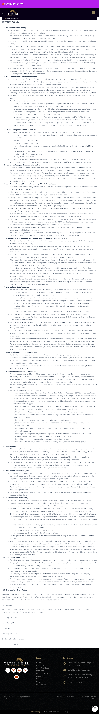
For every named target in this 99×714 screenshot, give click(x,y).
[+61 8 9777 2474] (64, 681)
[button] (93, 12)
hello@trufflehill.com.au (78, 670)
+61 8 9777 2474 (74, 682)
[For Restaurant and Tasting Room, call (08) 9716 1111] (64, 675)
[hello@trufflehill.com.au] (64, 669)
